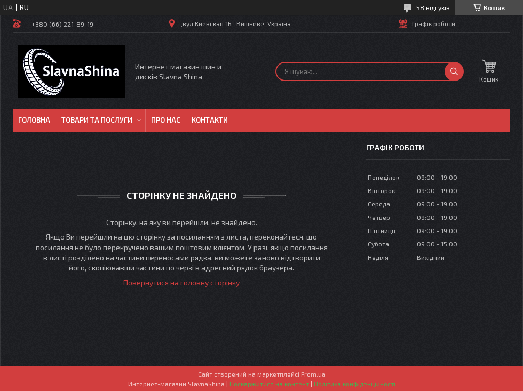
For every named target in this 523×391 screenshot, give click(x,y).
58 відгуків (433, 7)
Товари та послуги (96, 120)
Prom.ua (313, 374)
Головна (34, 120)
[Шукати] (454, 71)
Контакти (210, 120)
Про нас (165, 120)
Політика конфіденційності (354, 383)
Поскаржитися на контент (269, 383)
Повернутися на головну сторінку (181, 282)
